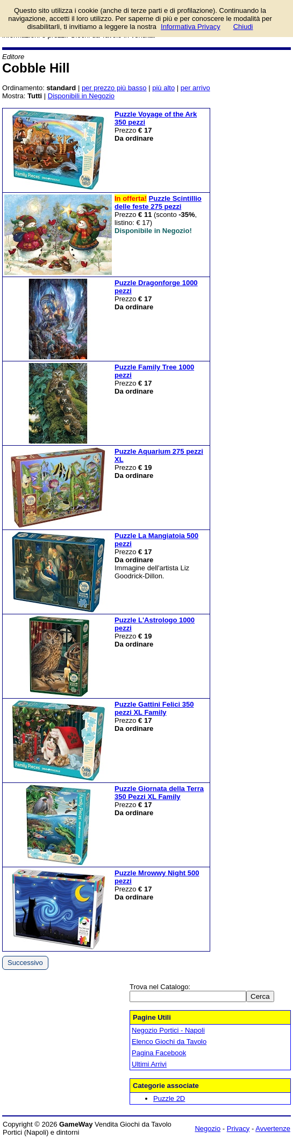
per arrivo (195, 88)
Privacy (238, 1129)
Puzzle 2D (169, 1098)
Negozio (207, 1129)
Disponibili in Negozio (81, 96)
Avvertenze (272, 1129)
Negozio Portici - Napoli (168, 1030)
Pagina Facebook (159, 1053)
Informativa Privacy (190, 27)
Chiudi (243, 27)
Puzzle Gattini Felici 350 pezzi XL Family (154, 708)
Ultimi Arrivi (149, 1064)
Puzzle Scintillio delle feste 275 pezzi (158, 202)
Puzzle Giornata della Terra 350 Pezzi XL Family (159, 793)
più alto (163, 88)
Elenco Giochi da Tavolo (169, 1042)
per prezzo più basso (114, 88)
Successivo (25, 963)
